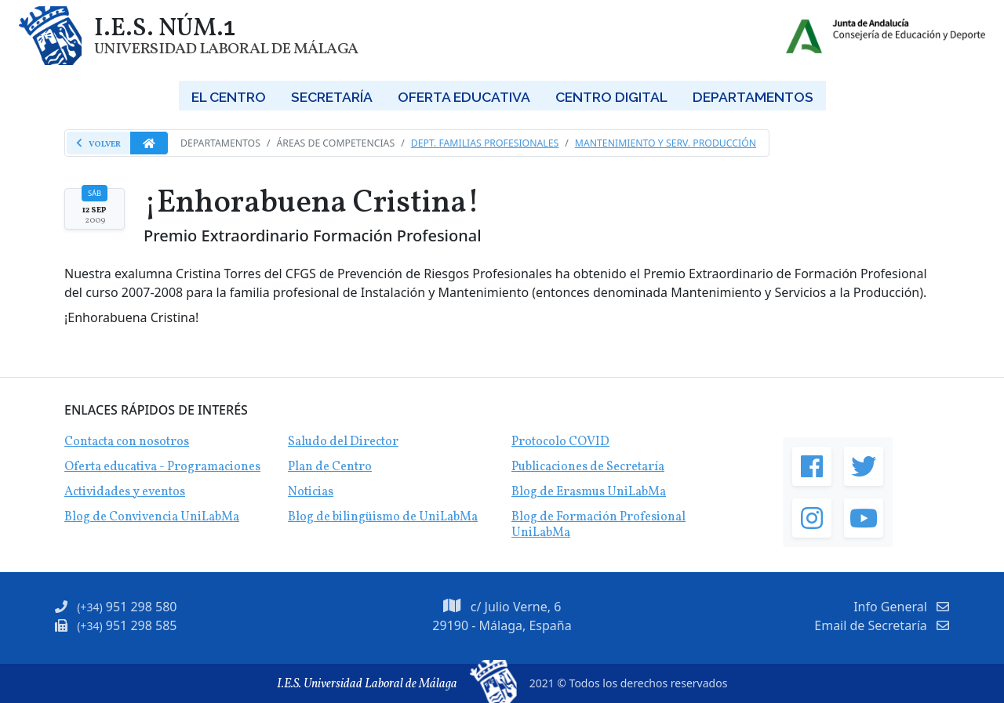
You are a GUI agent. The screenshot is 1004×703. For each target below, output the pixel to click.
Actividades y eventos (124, 492)
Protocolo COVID (560, 442)
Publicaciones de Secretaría (587, 467)
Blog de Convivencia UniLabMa (151, 517)
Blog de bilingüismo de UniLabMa (383, 517)
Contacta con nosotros (126, 442)
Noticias (310, 492)
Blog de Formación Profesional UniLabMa (598, 525)
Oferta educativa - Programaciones (162, 467)
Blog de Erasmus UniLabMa (588, 492)
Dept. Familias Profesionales (485, 143)
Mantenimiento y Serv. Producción (665, 143)
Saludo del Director (343, 442)
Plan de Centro (330, 467)
